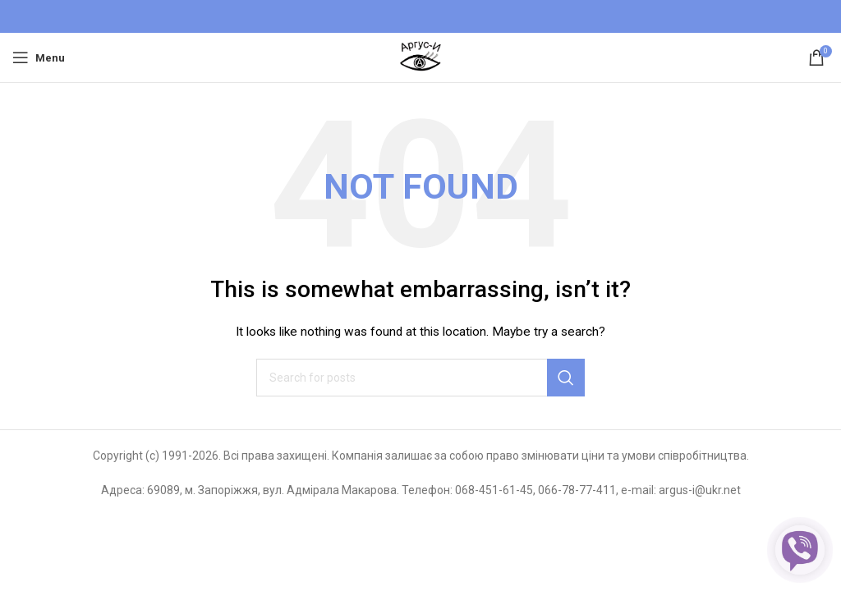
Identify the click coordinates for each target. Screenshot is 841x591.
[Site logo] (420, 56)
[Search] (420, 377)
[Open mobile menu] (38, 57)
